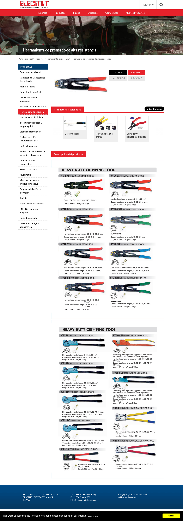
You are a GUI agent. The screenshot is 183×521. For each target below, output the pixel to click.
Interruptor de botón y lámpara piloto (31, 124)
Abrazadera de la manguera (28, 99)
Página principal (25, 59)
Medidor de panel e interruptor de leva (29, 182)
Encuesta (137, 72)
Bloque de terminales (30, 131)
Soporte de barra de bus (32, 203)
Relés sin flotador (28, 169)
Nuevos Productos (134, 12)
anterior (119, 78)
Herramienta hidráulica (31, 117)
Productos (61, 12)
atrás (118, 72)
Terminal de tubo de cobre (33, 106)
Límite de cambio (28, 146)
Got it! (171, 516)
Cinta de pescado (28, 217)
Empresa (43, 12)
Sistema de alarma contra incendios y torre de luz (32, 153)
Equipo (76, 12)
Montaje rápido (27, 86)
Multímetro (25, 174)
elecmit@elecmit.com (87, 500)
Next (159, 130)
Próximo (136, 78)
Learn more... (93, 516)
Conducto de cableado (31, 72)
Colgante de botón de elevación (30, 191)
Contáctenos (111, 12)
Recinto (23, 198)
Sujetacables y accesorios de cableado (32, 79)
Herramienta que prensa (58, 59)
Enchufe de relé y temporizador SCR (29, 139)
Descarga (92, 12)
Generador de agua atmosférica (29, 225)
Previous (56, 130)
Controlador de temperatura (27, 162)
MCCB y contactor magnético (29, 210)
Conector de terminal (30, 92)
